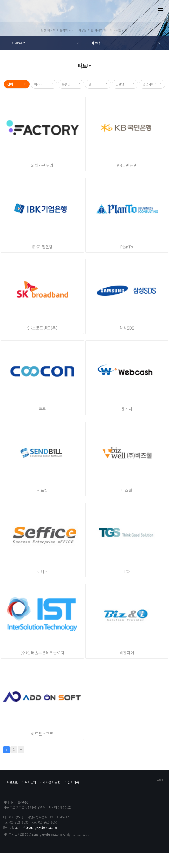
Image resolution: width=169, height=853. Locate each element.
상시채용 (73, 782)
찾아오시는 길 (52, 782)
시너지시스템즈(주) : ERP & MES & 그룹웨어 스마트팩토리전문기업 (12, 11)
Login (159, 779)
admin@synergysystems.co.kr (36, 827)
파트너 (95, 43)
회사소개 (30, 782)
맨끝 (21, 749)
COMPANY (17, 43)
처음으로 (12, 782)
